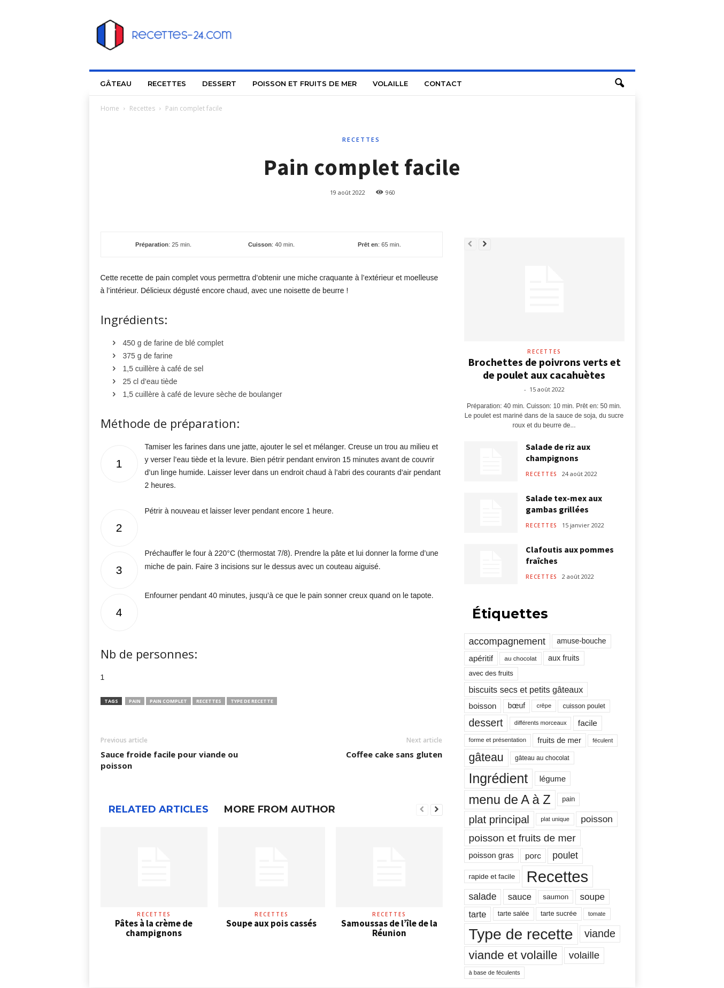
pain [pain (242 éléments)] (568, 799)
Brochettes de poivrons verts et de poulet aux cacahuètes (544, 368)
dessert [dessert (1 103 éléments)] (486, 723)
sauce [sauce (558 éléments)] (520, 896)
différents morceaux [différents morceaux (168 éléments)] (540, 722)
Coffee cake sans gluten (394, 754)
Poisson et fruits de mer (304, 83)
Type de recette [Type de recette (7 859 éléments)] (521, 934)
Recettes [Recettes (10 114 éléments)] (558, 876)
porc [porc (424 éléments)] (533, 855)
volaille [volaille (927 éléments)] (584, 955)
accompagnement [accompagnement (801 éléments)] (507, 641)
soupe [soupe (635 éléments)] (592, 897)
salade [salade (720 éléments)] (483, 896)
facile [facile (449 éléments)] (587, 722)
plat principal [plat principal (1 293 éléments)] (499, 819)
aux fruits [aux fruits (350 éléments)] (564, 658)
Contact (443, 83)
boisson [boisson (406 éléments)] (483, 705)
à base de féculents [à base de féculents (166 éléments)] (494, 972)
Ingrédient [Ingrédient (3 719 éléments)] (498, 778)
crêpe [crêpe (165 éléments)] (543, 705)
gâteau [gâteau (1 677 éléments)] (486, 757)
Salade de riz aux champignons (558, 452)
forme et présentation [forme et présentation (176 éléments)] (498, 740)
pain (135, 701)
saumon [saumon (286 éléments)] (555, 897)
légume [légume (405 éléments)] (553, 778)
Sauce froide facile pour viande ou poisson (169, 760)
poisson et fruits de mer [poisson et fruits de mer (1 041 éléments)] (522, 838)
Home (110, 108)
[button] (619, 83)
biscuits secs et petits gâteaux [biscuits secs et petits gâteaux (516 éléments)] (526, 689)
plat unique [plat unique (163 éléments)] (555, 819)
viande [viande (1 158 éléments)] (599, 933)
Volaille (390, 83)
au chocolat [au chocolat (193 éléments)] (520, 658)
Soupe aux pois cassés (271, 923)
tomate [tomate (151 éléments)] (597, 913)
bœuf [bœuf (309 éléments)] (516, 705)
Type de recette (251, 701)
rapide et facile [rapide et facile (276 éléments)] (492, 876)
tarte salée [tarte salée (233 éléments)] (513, 913)
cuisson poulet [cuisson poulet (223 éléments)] (584, 706)
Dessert (219, 83)
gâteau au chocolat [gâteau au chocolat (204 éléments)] (542, 758)
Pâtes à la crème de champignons (153, 928)
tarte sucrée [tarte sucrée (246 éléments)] (559, 913)
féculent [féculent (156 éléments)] (602, 740)
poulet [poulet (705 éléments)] (565, 855)
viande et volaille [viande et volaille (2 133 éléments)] (513, 955)
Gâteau (116, 83)
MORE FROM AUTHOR (279, 809)
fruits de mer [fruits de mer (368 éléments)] (559, 740)
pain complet (168, 701)
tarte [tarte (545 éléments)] (478, 914)
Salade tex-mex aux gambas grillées (564, 504)
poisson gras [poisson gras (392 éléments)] (491, 855)
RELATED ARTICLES (159, 809)
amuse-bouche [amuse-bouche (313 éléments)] (581, 641)
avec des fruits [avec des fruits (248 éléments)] (491, 673)
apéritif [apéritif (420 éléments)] (481, 658)
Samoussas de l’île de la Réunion (389, 928)
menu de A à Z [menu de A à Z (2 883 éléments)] (510, 799)
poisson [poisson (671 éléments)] (597, 819)
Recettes (167, 83)
